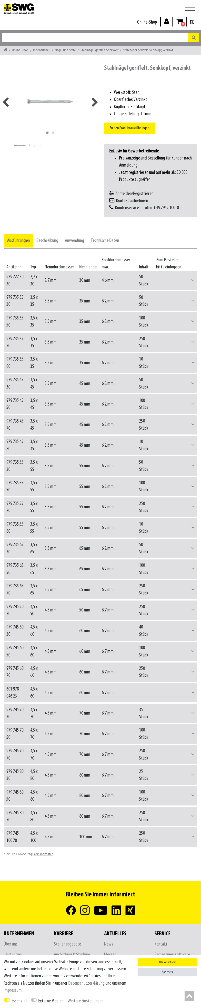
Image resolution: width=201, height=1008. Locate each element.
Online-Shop (147, 22)
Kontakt (160, 944)
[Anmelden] (166, 21)
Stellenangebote (67, 944)
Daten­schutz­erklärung (86, 983)
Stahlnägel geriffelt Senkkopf (99, 50)
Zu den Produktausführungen (129, 128)
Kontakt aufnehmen (132, 200)
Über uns (11, 944)
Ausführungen (18, 240)
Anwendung (74, 240)
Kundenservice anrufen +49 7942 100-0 (147, 207)
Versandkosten (43, 854)
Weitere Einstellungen (85, 1001)
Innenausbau (41, 50)
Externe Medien (50, 1001)
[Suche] (193, 37)
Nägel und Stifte (65, 50)
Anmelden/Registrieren (134, 193)
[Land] (192, 22)
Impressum (13, 990)
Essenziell (19, 1001)
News (108, 944)
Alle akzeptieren (167, 962)
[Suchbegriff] (95, 37)
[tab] (18, 241)
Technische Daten (105, 240)
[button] (193, 280)
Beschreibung (47, 240)
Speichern (167, 972)
